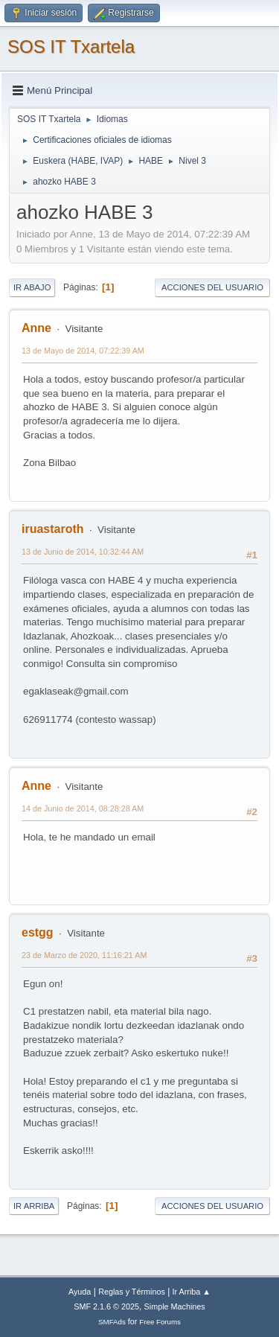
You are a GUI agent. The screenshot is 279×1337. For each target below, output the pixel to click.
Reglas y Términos (131, 1291)
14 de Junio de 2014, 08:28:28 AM (83, 808)
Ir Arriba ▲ (192, 1291)
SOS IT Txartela (71, 46)
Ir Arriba (33, 1206)
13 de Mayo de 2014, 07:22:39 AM (83, 350)
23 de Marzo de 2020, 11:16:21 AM (84, 955)
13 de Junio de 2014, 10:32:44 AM (83, 551)
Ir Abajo (32, 287)
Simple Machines (174, 1306)
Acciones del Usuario (212, 287)
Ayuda (79, 1291)
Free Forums (160, 1322)
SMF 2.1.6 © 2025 (106, 1306)
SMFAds (112, 1322)
